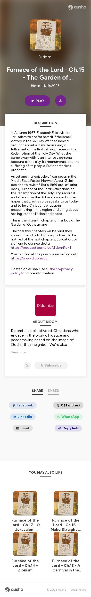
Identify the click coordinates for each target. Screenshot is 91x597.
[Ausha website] (77, 7)
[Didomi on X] (27, 365)
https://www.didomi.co (29, 258)
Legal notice (78, 589)
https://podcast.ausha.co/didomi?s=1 (41, 248)
